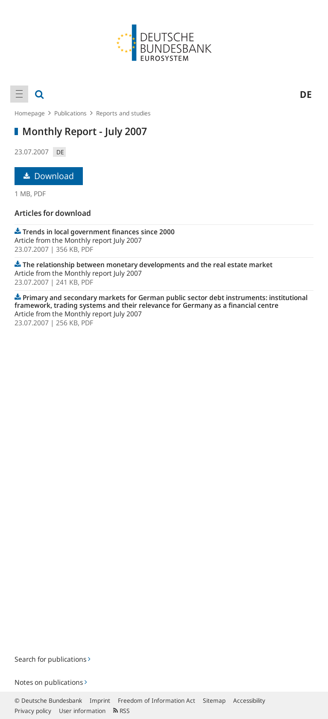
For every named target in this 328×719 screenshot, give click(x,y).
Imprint (100, 700)
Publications (70, 113)
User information (82, 711)
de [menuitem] (306, 94)
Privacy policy (33, 711)
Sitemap (214, 700)
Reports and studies (123, 113)
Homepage (30, 113)
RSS (121, 711)
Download (48, 176)
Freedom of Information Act (156, 700)
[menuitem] (19, 94)
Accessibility (249, 700)
